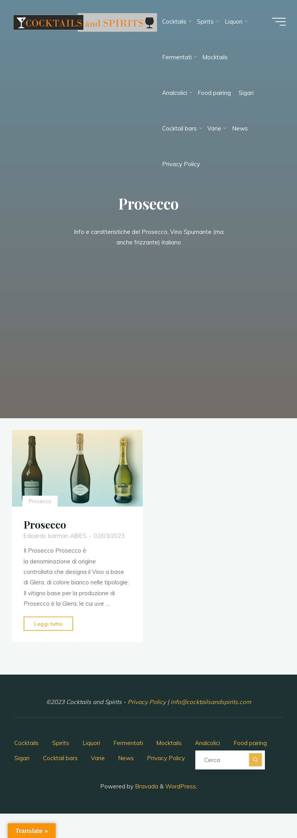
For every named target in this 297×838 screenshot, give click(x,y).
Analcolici (207, 743)
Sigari (21, 758)
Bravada (145, 786)
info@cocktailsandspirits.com (211, 702)
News (126, 758)
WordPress (180, 786)
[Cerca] (255, 759)
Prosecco (40, 501)
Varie (98, 758)
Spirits (60, 743)
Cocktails (26, 743)
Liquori (91, 743)
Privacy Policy (147, 702)
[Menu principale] (278, 22)
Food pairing (250, 743)
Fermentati (128, 743)
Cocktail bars (60, 758)
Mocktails (169, 743)
